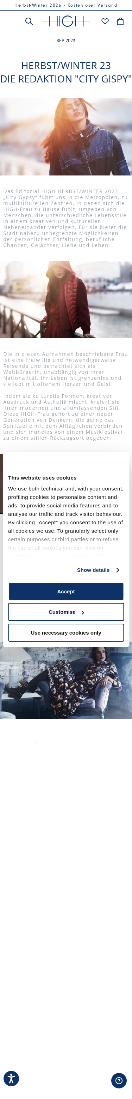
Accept (66, 591)
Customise (66, 612)
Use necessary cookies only (66, 633)
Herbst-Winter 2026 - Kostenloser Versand (65, 5)
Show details (93, 570)
